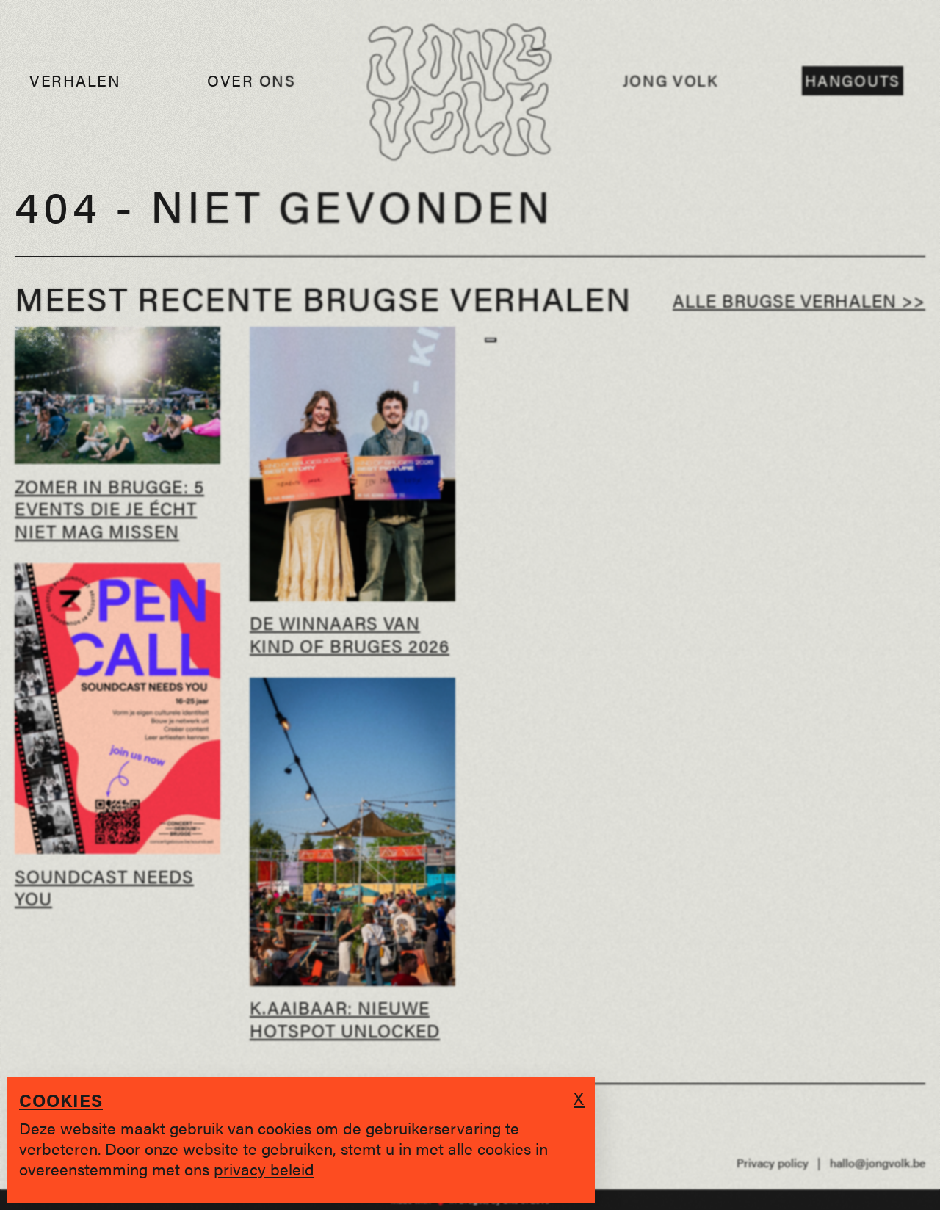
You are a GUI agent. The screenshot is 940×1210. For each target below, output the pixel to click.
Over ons (251, 80)
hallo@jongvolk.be (877, 1162)
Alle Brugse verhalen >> (799, 300)
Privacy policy (773, 1162)
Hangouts (852, 80)
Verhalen (75, 80)
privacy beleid (264, 1168)
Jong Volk (671, 80)
